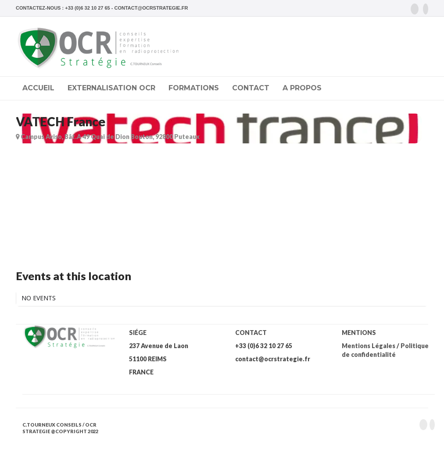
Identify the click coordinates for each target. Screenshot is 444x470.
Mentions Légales (368, 345)
